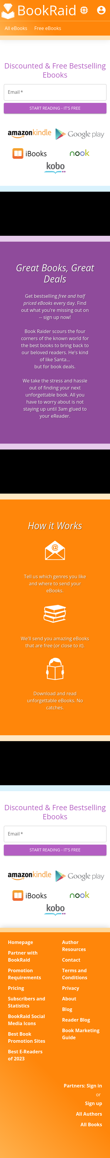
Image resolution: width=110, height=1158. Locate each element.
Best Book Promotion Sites (26, 1037)
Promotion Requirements (24, 974)
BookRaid (47, 10)
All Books (91, 1124)
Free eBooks (48, 28)
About (69, 998)
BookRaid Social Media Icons (26, 1020)
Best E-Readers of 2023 (25, 1055)
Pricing (16, 988)
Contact (71, 960)
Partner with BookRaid (23, 956)
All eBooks (16, 28)
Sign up (93, 1103)
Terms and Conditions (74, 974)
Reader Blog (76, 1020)
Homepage (20, 942)
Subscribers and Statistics (26, 1002)
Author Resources (74, 946)
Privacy (70, 988)
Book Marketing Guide (80, 1034)
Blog (67, 1009)
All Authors (89, 1114)
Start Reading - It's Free (55, 108)
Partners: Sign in (83, 1085)
